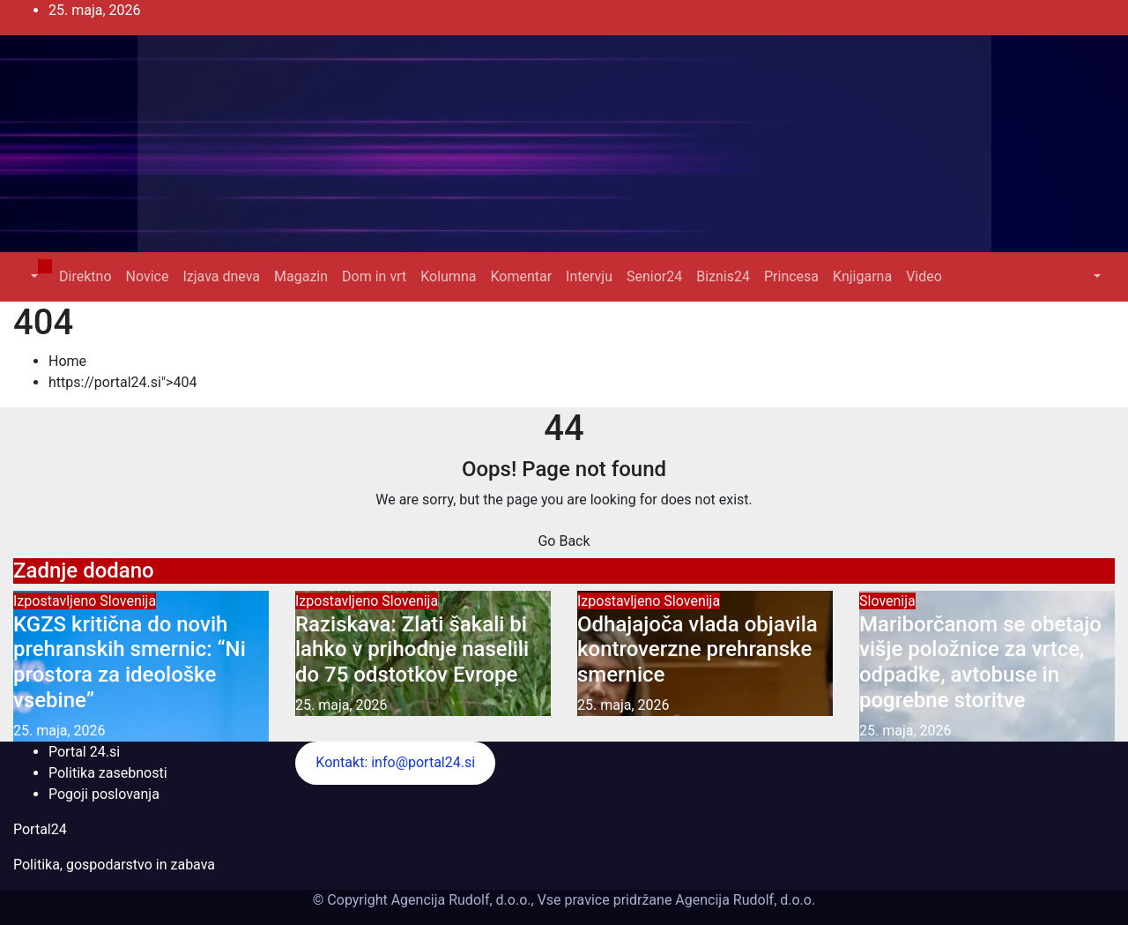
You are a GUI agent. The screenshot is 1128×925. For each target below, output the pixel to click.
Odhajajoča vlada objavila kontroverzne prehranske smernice (697, 650)
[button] (32, 276)
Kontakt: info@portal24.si (395, 762)
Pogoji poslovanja (104, 794)
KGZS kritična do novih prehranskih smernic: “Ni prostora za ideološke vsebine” (129, 662)
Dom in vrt (374, 276)
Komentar (521, 276)
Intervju (589, 276)
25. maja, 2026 (59, 730)
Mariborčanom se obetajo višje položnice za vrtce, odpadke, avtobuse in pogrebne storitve (980, 662)
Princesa (791, 276)
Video (924, 276)
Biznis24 (723, 276)
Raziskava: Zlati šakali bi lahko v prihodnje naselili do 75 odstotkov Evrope (412, 650)
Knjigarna (862, 276)
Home (67, 361)
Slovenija (128, 601)
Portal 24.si (84, 751)
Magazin (301, 276)
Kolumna (448, 276)
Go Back (564, 541)
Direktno (85, 276)
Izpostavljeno (56, 601)
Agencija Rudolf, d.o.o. (743, 899)
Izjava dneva (221, 276)
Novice (147, 276)
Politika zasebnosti (107, 773)
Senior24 (654, 276)
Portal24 (40, 829)
